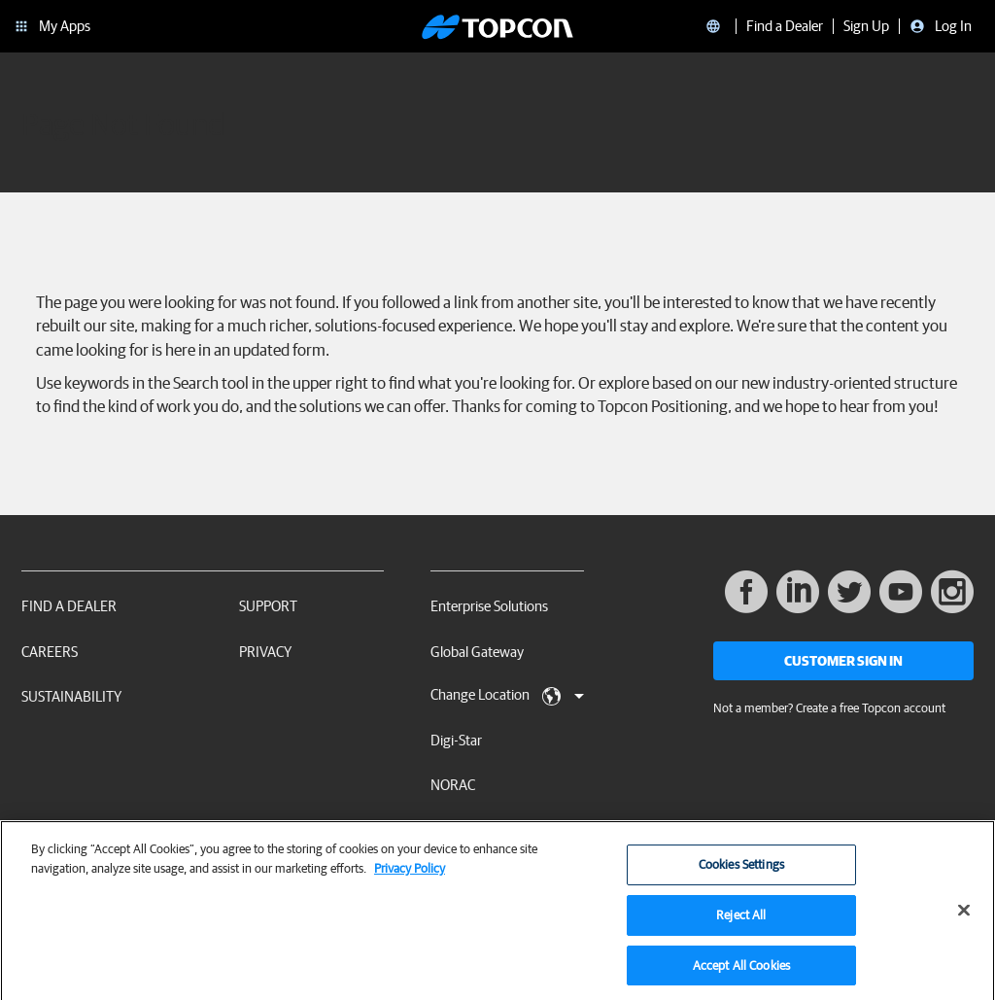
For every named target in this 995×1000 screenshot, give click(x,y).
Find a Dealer (69, 606)
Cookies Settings (741, 871)
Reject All (741, 921)
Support (268, 606)
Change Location (507, 696)
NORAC (452, 784)
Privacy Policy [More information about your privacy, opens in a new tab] (409, 874)
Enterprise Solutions (489, 606)
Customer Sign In (843, 661)
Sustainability (71, 696)
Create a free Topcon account (870, 708)
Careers (49, 651)
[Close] (964, 917)
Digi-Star (456, 740)
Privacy (265, 651)
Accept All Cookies (741, 971)
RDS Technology (479, 830)
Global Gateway (477, 651)
